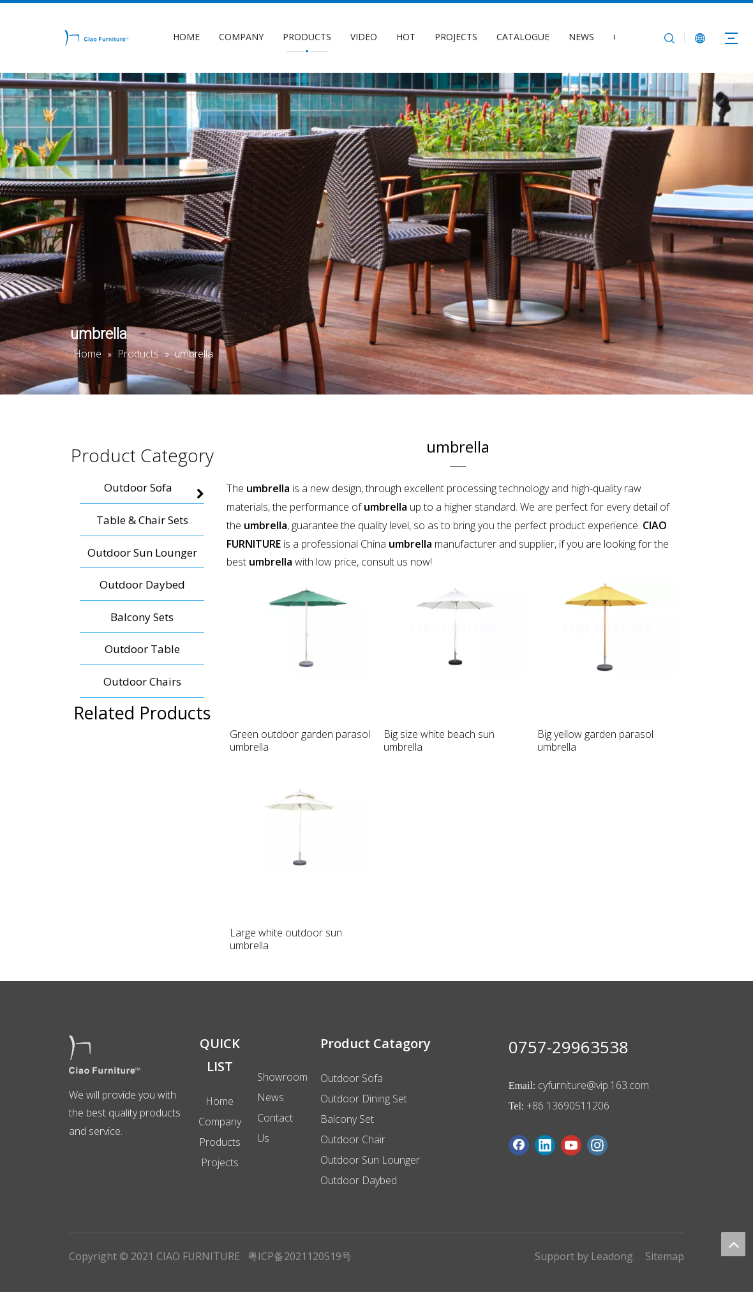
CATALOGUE (522, 37)
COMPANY (241, 37)
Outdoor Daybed (358, 1180)
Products (220, 1142)
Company (219, 1122)
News (270, 1097)
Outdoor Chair (352, 1139)
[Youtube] (571, 1145)
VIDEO (363, 37)
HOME (186, 37)
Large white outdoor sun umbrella (286, 939)
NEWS (581, 37)
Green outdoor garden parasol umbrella (300, 740)
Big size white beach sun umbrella (439, 740)
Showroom (282, 1077)
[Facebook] (519, 1145)
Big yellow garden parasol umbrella (595, 740)
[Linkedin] (545, 1145)
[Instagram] (597, 1145)
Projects (220, 1162)
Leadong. (613, 1256)
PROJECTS (456, 37)
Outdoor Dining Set (363, 1099)
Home (219, 1101)
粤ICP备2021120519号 (300, 1256)
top (733, 1244)
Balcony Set (347, 1119)
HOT (405, 37)
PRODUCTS (307, 37)
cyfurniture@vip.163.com (593, 1085)
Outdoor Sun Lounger (370, 1160)
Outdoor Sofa (351, 1078)
